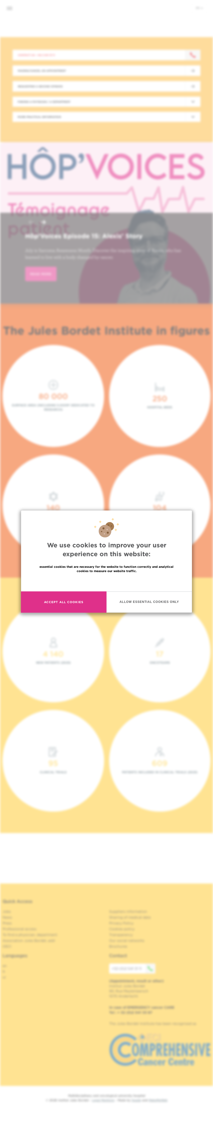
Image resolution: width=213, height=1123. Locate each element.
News (7, 917)
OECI (7, 946)
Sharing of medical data (130, 917)
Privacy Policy (121, 923)
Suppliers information (128, 912)
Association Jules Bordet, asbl (29, 941)
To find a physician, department (30, 935)
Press (7, 923)
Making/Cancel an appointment (42, 70)
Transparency (121, 935)
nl (4, 977)
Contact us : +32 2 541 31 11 (36, 55)
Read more (106, 581)
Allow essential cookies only (149, 602)
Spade (136, 1100)
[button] (31, 222)
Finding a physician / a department (44, 101)
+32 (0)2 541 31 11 (133, 969)
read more (41, 274)
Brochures (118, 946)
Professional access (19, 929)
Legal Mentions (103, 1100)
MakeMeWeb (158, 1100)
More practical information (39, 116)
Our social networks (126, 941)
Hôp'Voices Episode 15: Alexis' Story (84, 236)
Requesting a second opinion (40, 86)
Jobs (7, 912)
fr (4, 972)
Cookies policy (122, 929)
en (199, 7)
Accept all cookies (63, 602)
